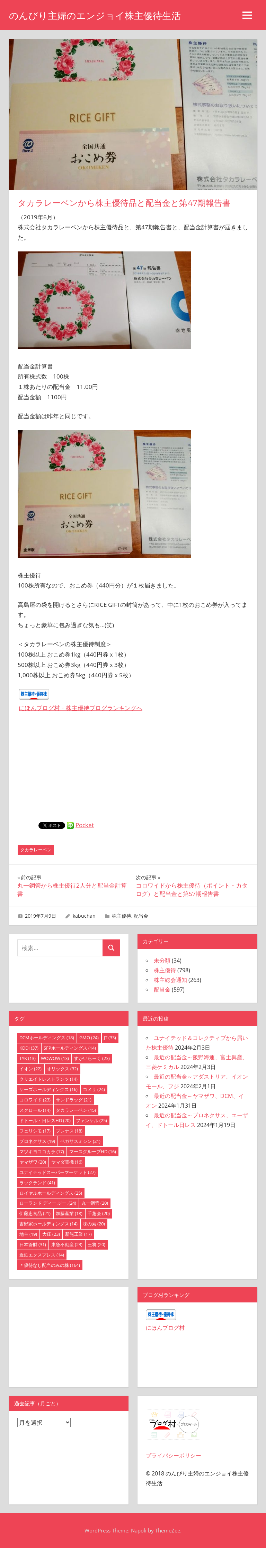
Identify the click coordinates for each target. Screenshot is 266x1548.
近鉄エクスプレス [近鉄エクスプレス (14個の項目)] (41, 1255)
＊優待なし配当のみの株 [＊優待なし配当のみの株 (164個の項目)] (49, 1265)
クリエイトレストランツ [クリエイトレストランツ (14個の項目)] (48, 1079)
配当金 (141, 915)
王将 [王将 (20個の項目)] (96, 1244)
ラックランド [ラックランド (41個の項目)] (37, 1182)
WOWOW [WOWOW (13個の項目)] (55, 1058)
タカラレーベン (36, 850)
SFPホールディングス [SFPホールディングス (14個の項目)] (70, 1048)
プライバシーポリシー (173, 1455)
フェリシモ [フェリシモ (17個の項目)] (35, 1131)
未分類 (162, 960)
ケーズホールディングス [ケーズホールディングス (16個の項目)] (48, 1089)
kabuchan (84, 915)
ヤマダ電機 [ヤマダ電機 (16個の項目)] (66, 1162)
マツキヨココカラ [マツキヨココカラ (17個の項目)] (41, 1151)
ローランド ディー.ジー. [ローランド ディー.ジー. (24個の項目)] (47, 1203)
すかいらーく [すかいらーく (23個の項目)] (92, 1058)
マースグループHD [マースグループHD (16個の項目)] (92, 1151)
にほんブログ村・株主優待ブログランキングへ (80, 708)
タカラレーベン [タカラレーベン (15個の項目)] (76, 1110)
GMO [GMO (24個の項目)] (89, 1037)
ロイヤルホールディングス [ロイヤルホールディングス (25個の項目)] (50, 1193)
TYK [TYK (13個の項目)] (27, 1058)
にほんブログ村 (165, 1327)
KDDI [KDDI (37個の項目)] (28, 1048)
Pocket (85, 825)
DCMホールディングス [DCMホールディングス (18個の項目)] (46, 1037)
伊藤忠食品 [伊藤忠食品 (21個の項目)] (35, 1213)
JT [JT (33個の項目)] (110, 1037)
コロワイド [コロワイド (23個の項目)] (35, 1100)
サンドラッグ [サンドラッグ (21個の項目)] (73, 1100)
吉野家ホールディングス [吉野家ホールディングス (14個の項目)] (48, 1224)
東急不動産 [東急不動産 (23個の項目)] (66, 1244)
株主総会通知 (170, 980)
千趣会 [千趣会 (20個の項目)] (99, 1213)
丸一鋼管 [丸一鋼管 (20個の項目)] (94, 1203)
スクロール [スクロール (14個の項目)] (35, 1110)
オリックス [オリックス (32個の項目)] (62, 1069)
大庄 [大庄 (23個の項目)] (51, 1234)
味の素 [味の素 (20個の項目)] (94, 1224)
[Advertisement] (133, 770)
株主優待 (121, 915)
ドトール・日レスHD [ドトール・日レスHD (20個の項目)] (45, 1120)
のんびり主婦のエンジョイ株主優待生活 (98, 15)
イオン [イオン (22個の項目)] (30, 1069)
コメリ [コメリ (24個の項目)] (94, 1089)
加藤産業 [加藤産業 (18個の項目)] (69, 1213)
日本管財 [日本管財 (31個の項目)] (32, 1244)
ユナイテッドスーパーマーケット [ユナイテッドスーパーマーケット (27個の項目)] (57, 1172)
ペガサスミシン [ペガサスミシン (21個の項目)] (80, 1141)
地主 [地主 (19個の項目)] (28, 1234)
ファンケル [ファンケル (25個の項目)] (91, 1120)
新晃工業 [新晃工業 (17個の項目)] (78, 1234)
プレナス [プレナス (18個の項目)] (69, 1131)
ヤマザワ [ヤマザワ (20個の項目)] (32, 1162)
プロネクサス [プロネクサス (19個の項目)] (37, 1141)
